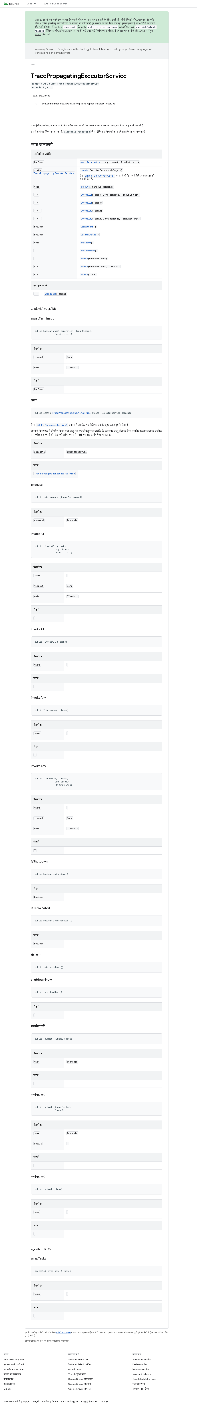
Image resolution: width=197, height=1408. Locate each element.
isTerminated (88, 234)
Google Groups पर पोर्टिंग (79, 1388)
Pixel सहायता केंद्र (140, 1364)
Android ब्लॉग (74, 1369)
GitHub (7, 1388)
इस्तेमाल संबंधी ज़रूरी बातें (14, 1364)
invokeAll (86, 194)
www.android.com (142, 1374)
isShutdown (87, 226)
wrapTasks (50, 293)
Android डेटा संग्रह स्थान (14, 1359)
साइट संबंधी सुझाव (69, 1401)
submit (84, 258)
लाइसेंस (45, 1401)
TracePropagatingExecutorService (53, 173)
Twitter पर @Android (78, 1359)
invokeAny (86, 210)
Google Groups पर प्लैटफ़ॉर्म (80, 1379)
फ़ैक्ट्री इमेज (8, 1379)
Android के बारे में (12, 1401)
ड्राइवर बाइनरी (9, 1384)
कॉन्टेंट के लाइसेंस (63, 1332)
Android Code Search (55, 3)
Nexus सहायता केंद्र (141, 1369)
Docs (29, 3)
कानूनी (36, 1401)
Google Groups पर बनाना (79, 1384)
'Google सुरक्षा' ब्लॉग (77, 1374)
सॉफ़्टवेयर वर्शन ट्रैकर (141, 1388)
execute (85, 186)
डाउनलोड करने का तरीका (14, 1369)
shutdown (85, 242)
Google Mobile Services (144, 1379)
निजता (55, 1401)
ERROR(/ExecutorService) (99, 175)
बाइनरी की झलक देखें (12, 1374)
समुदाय (26, 1401)
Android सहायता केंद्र (142, 1359)
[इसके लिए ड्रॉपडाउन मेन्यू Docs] (36, 3)
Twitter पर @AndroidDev (80, 1364)
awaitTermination (90, 162)
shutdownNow (87, 250)
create (84, 170)
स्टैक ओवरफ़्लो (139, 1384)
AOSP (33, 64)
